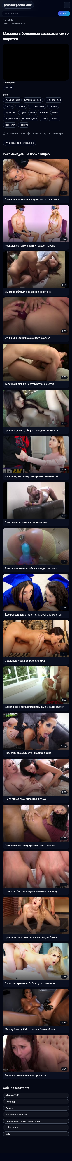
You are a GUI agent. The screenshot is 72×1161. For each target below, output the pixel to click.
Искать (64, 13)
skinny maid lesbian (16, 1114)
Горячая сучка (37, 106)
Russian (10, 1108)
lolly (8, 1134)
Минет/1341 (12, 1095)
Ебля (32, 112)
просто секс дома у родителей (23, 1121)
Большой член (53, 100)
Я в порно (8, 20)
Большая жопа (12, 100)
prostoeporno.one (18, 5)
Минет (55, 112)
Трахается (10, 125)
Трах (43, 118)
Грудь (23, 112)
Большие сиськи (32, 100)
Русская (10, 1101)
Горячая (21, 106)
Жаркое (43, 112)
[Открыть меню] (67, 5)
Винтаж (9, 87)
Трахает (54, 118)
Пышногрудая (29, 118)
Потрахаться (11, 118)
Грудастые (10, 112)
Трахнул (24, 125)
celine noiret (12, 1127)
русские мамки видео (14, 23)
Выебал (9, 106)
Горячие (53, 106)
